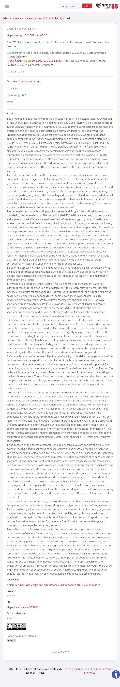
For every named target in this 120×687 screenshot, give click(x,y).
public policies (92, 585)
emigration (13, 585)
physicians (26, 585)
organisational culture (70, 585)
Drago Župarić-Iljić (17, 61)
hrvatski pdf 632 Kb (30, 81)
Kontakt (90, 672)
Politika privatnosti (103, 669)
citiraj (10, 102)
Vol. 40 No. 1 (51, 18)
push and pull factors (45, 585)
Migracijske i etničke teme (22, 18)
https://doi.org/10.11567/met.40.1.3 (27, 35)
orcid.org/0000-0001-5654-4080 (50, 61)
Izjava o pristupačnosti (77, 669)
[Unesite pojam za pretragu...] (70, 6)
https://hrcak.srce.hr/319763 (22, 607)
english (87, 6)
